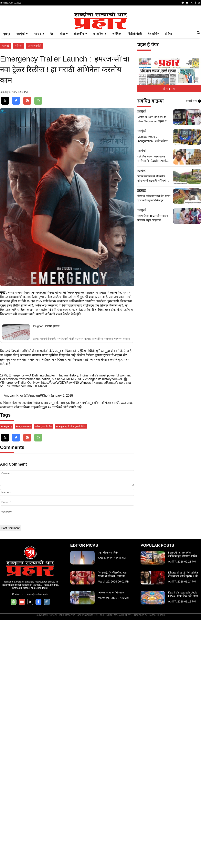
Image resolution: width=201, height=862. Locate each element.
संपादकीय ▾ (80, 88)
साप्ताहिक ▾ (99, 88)
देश (51, 88)
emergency (6, 668)
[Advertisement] (100, 36)
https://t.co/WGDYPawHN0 (60, 531)
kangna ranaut (23, 668)
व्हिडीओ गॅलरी (135, 88)
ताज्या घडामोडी (34, 100)
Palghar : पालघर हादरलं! (46, 474)
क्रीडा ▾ (64, 88)
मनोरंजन (18, 100)
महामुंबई (5, 100)
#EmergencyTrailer (13, 531)
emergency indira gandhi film (71, 668)
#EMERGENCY (73, 527)
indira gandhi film (43, 668)
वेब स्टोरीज (153, 88)
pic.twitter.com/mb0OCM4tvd (27, 534)
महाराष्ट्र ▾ (39, 88)
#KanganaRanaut (104, 531)
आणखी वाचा (193, 155)
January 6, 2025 (61, 543)
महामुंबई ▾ (21, 88)
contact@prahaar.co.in (36, 836)
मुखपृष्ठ (6, 88)
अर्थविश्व (116, 88)
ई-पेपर (168, 88)
